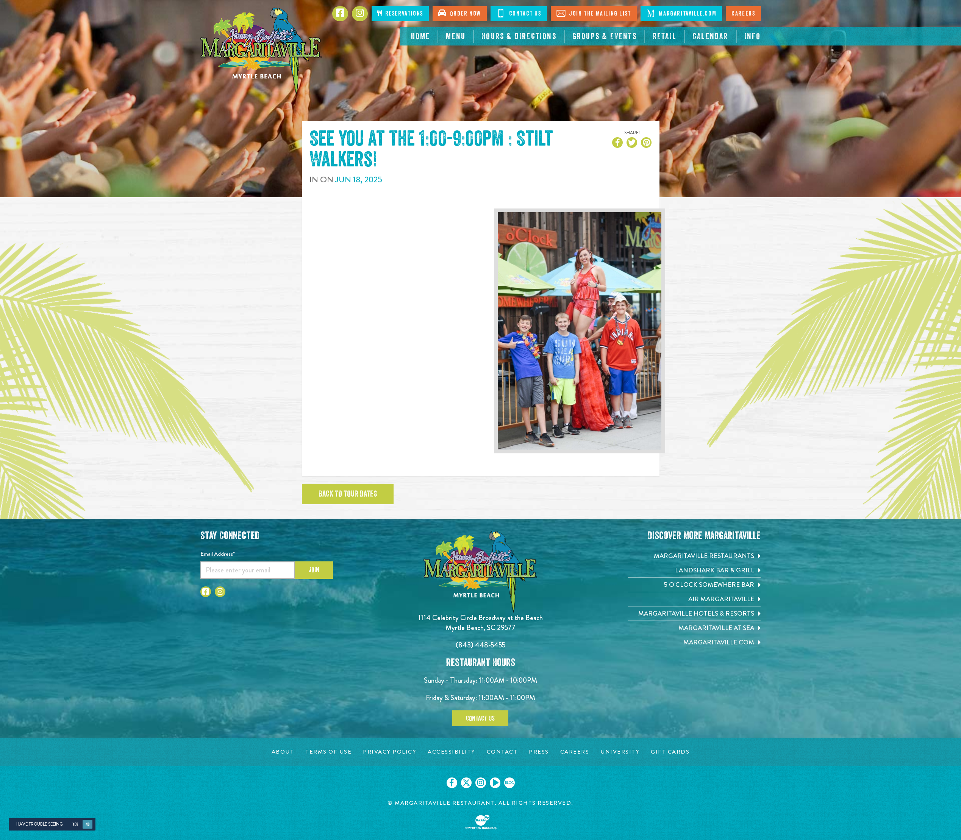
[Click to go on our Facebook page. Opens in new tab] (452, 782)
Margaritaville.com (681, 13)
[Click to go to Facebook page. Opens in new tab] (340, 13)
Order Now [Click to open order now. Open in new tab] (459, 13)
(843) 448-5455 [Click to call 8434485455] (480, 645)
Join (313, 569)
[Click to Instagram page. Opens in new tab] (360, 13)
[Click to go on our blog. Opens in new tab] (509, 782)
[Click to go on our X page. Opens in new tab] (466, 782)
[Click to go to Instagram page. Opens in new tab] (220, 591)
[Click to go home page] (261, 51)
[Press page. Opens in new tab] (539, 752)
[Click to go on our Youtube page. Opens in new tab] (495, 782)
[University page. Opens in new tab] (620, 752)
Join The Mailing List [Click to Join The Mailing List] (593, 13)
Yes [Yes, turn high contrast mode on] (75, 824)
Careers (743, 14)
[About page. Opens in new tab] (283, 752)
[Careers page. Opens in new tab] (575, 752)
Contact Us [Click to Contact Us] (518, 13)
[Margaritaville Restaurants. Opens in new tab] (694, 556)
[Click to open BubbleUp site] (481, 822)
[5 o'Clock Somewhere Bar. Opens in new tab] (694, 585)
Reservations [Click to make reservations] (400, 13)
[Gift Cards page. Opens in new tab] (670, 752)
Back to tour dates (348, 494)
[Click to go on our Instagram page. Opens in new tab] (480, 782)
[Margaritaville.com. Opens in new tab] (694, 642)
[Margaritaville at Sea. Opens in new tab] (694, 628)
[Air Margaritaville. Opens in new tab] (694, 599)
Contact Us (480, 718)
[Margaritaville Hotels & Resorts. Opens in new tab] (694, 613)
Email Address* (217, 554)
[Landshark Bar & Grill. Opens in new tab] (694, 570)
